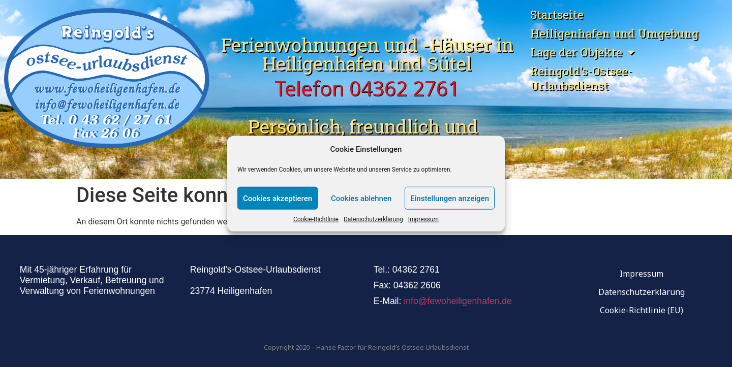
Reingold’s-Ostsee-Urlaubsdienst (581, 78)
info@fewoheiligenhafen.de (458, 301)
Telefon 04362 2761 (367, 88)
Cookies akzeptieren (277, 198)
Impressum (423, 219)
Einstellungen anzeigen (449, 198)
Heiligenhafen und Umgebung (614, 33)
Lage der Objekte (582, 52)
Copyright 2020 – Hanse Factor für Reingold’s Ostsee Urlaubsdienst (366, 347)
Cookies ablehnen (361, 198)
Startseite (557, 14)
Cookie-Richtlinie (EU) (641, 310)
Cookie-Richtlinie (316, 219)
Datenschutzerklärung (373, 219)
